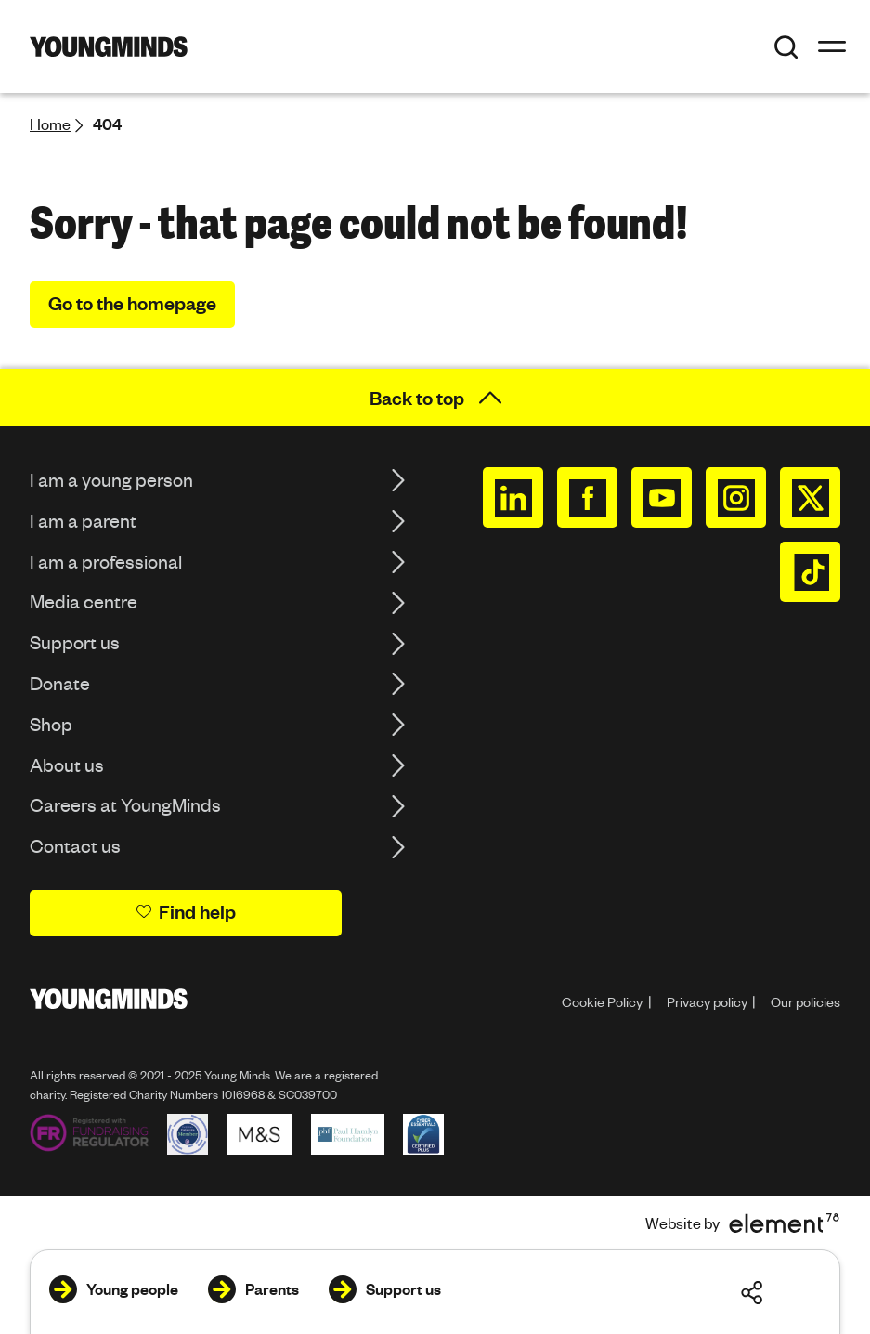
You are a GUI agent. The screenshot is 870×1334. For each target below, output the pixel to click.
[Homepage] (109, 46)
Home (50, 124)
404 (107, 124)
